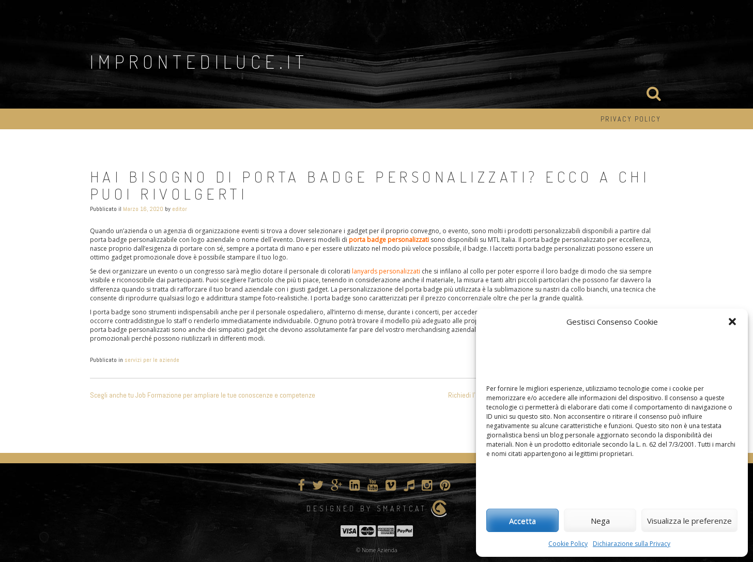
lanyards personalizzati (386, 271)
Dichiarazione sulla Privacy (631, 543)
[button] (732, 321)
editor (179, 209)
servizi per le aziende (152, 360)
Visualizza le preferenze (689, 520)
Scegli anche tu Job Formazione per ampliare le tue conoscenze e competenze (202, 395)
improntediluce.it (199, 61)
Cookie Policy (568, 543)
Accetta (522, 520)
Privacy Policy (631, 119)
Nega (600, 520)
